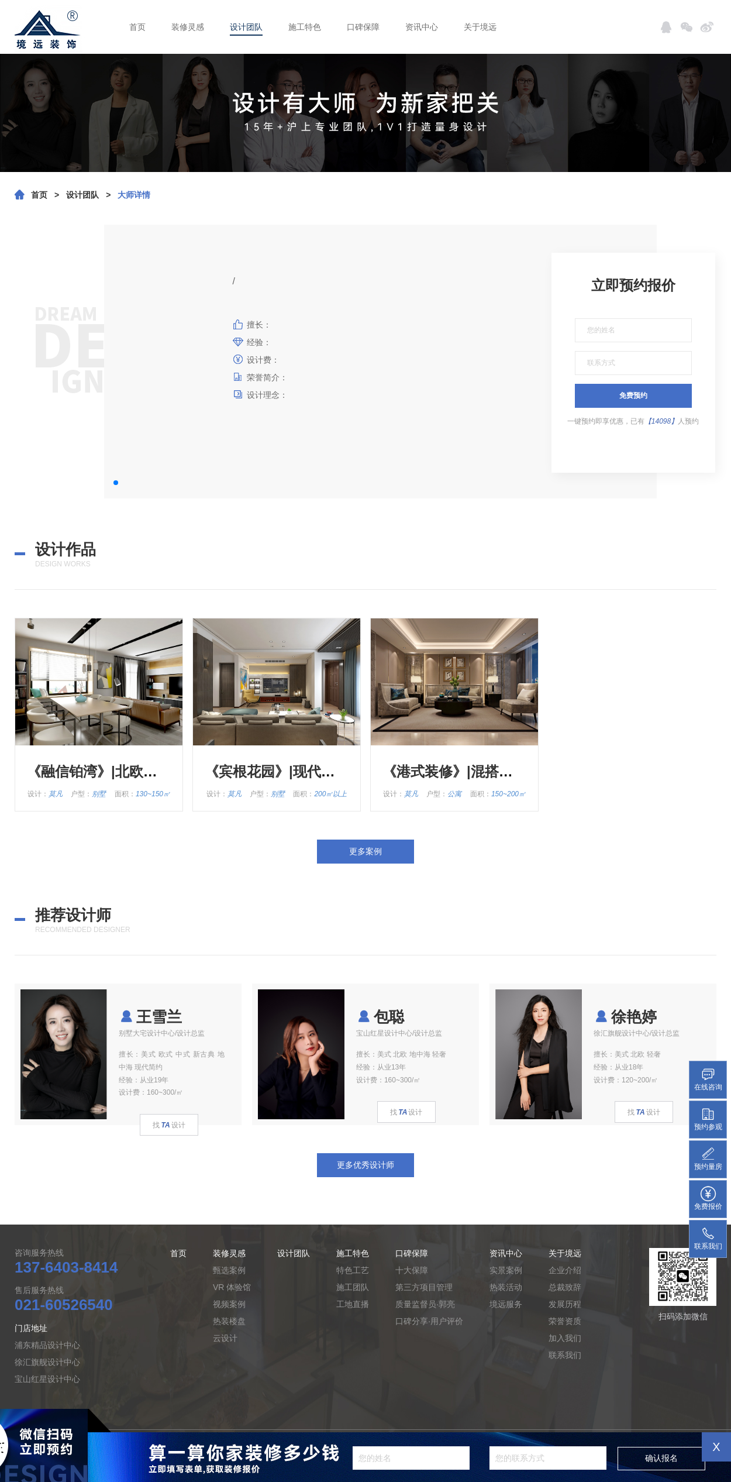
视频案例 (229, 1304)
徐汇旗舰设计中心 (47, 1362)
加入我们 (565, 1338)
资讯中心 (421, 27)
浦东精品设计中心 (47, 1345)
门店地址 (31, 1328)
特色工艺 (352, 1270)
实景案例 (505, 1270)
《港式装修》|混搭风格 (454, 771)
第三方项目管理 (424, 1287)
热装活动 (505, 1287)
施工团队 (352, 1287)
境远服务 (505, 1304)
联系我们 (565, 1355)
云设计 (225, 1338)
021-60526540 (64, 1304)
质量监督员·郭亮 (425, 1304)
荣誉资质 (565, 1321)
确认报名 (661, 1458)
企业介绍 (565, 1270)
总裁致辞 (565, 1287)
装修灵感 (187, 27)
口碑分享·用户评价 (429, 1321)
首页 (137, 27)
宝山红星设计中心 (47, 1379)
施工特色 (304, 27)
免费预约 (633, 395)
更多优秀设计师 (365, 1165)
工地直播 (352, 1304)
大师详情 (134, 195)
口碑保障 (363, 27)
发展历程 (565, 1304)
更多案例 (365, 851)
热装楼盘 (229, 1321)
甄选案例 (229, 1270)
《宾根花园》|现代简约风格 (291, 771)
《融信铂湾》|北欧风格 (99, 771)
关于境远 (480, 27)
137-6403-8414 (66, 1267)
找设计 (169, 1125)
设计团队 (246, 27)
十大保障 (411, 1270)
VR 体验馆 (232, 1287)
